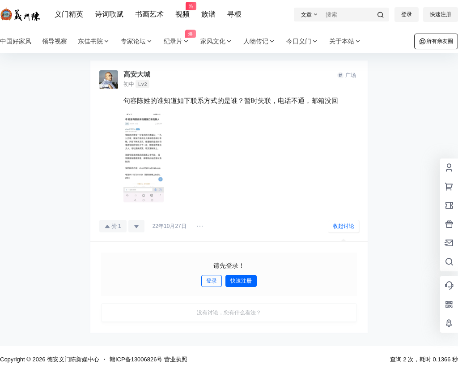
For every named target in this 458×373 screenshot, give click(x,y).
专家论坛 (137, 41)
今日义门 (302, 41)
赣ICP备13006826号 (136, 359)
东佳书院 (94, 41)
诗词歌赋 (109, 14)
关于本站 (345, 41)
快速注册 (440, 14)
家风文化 (216, 41)
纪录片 (179, 41)
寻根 (234, 14)
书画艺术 (149, 14)
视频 (182, 10)
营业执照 (175, 359)
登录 (406, 14)
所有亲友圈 (436, 41)
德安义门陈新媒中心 (72, 359)
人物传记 (259, 41)
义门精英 (69, 14)
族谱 (208, 14)
